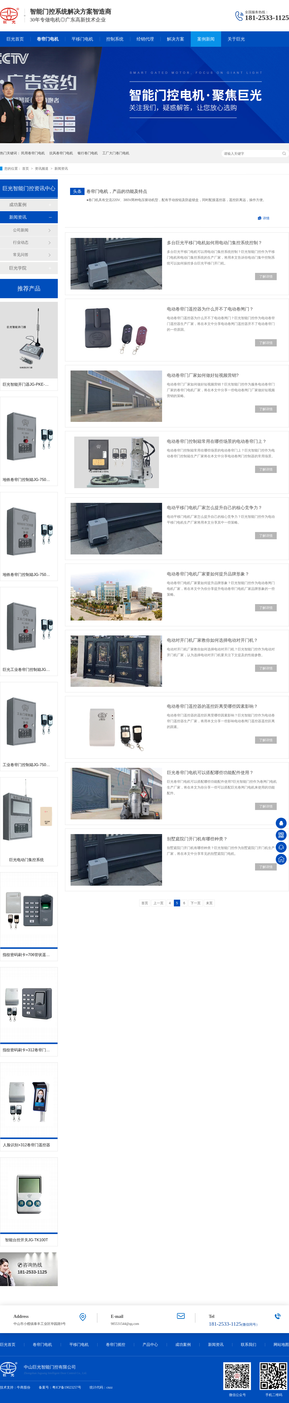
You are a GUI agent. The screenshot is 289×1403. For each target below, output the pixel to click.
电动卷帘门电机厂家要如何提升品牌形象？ (208, 574)
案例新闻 (206, 39)
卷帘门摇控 (115, 1344)
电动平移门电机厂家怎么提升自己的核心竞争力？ (214, 507)
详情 (266, 218)
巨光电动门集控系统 (26, 860)
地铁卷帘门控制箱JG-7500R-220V (32, 575)
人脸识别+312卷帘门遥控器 (26, 1145)
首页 (26, 168)
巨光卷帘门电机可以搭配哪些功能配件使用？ (210, 772)
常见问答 (20, 255)
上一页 (158, 903)
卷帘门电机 (48, 39)
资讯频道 (42, 168)
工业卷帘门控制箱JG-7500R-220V (32, 765)
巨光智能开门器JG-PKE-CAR (28, 384)
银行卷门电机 (88, 153)
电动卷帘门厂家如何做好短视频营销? (203, 375)
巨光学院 (17, 268)
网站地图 (281, 1344)
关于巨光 (236, 39)
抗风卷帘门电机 (61, 153)
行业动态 (20, 242)
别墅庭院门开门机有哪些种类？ (197, 838)
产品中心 (150, 1344)
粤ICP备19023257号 (66, 1387)
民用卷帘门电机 (33, 153)
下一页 (195, 903)
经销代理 (145, 39)
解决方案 (175, 39)
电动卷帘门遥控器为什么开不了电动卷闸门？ (210, 309)
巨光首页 (15, 39)
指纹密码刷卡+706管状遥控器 (28, 955)
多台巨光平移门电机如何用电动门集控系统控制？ (214, 242)
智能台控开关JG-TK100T (26, 1240)
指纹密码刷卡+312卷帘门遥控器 (30, 1050)
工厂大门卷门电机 (115, 153)
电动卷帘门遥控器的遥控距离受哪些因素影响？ (212, 706)
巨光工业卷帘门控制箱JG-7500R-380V (36, 670)
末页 (209, 903)
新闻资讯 (61, 168)
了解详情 (266, 276)
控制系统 (115, 39)
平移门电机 (82, 39)
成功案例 (17, 204)
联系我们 (248, 1344)
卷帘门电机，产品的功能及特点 (116, 191)
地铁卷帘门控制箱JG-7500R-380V (32, 480)
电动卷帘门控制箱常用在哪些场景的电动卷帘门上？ (217, 441)
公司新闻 (20, 230)
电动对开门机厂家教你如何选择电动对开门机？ (212, 640)
